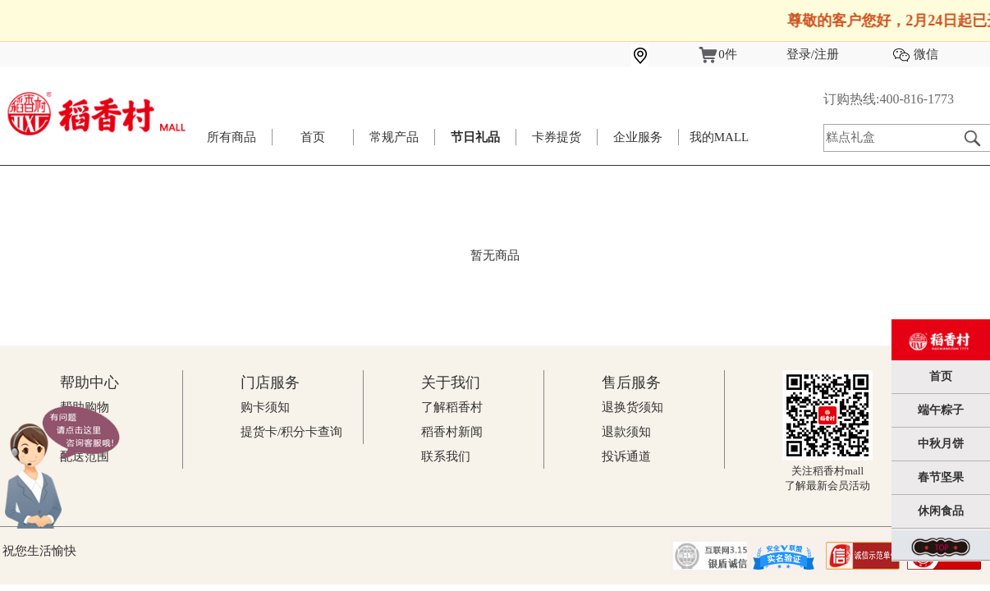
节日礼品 (475, 137)
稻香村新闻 (452, 431)
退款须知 (626, 431)
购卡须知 (265, 407)
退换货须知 (632, 407)
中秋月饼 (941, 444)
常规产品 (394, 137)
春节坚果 (941, 477)
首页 (312, 137)
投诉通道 (626, 456)
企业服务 (637, 137)
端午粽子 (941, 410)
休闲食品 (941, 511)
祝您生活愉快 (39, 550)
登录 (798, 54)
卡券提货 (556, 137)
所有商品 (231, 137)
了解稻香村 (452, 407)
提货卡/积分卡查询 (291, 431)
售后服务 (631, 382)
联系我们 (445, 456)
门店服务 (270, 382)
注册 (826, 54)
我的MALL (719, 137)
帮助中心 (89, 382)
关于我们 (450, 382)
